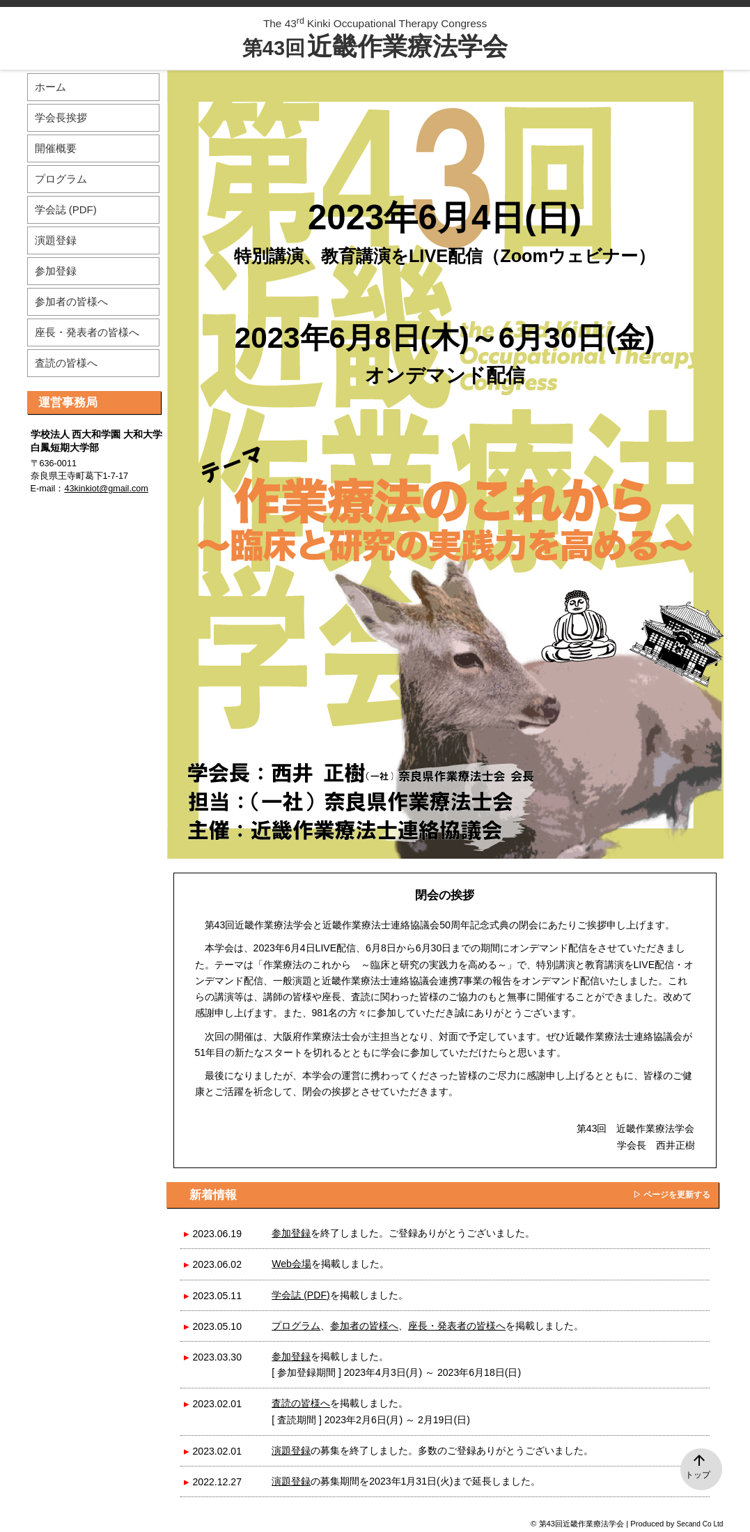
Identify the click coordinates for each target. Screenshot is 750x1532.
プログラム (296, 1325)
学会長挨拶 (61, 117)
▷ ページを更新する (671, 1195)
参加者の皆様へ (364, 1325)
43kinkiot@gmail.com (106, 488)
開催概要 (56, 148)
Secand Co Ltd (700, 1524)
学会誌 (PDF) (300, 1295)
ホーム (50, 87)
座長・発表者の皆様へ (457, 1325)
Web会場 (291, 1263)
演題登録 (291, 1450)
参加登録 (291, 1233)
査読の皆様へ (301, 1403)
